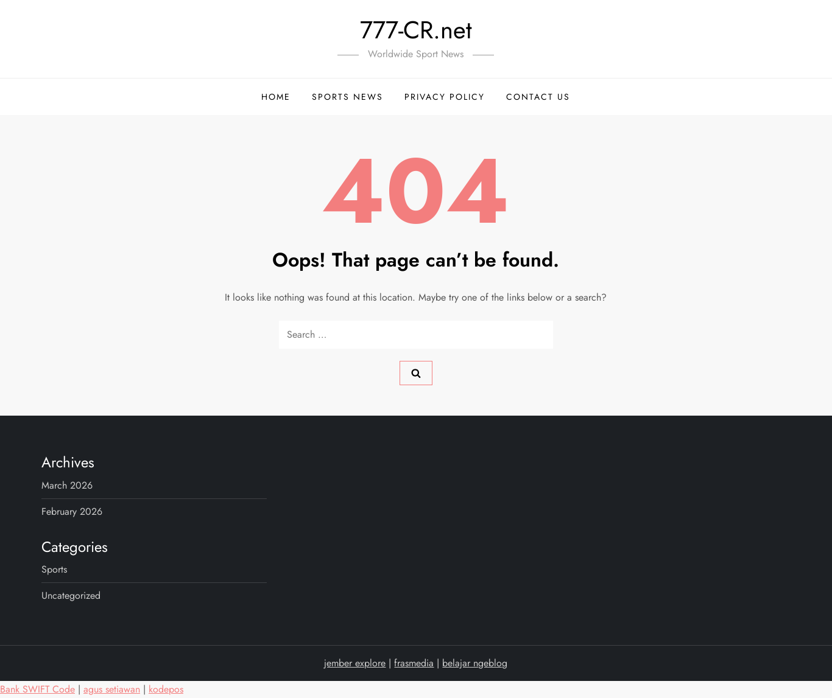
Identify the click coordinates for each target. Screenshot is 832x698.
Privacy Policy (444, 97)
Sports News (347, 97)
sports (54, 569)
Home (276, 97)
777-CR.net (416, 29)
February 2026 (71, 511)
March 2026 (67, 485)
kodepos (166, 689)
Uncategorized (70, 595)
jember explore (355, 663)
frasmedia (414, 663)
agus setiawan (111, 689)
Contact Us (538, 97)
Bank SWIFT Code (37, 689)
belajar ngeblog (474, 663)
